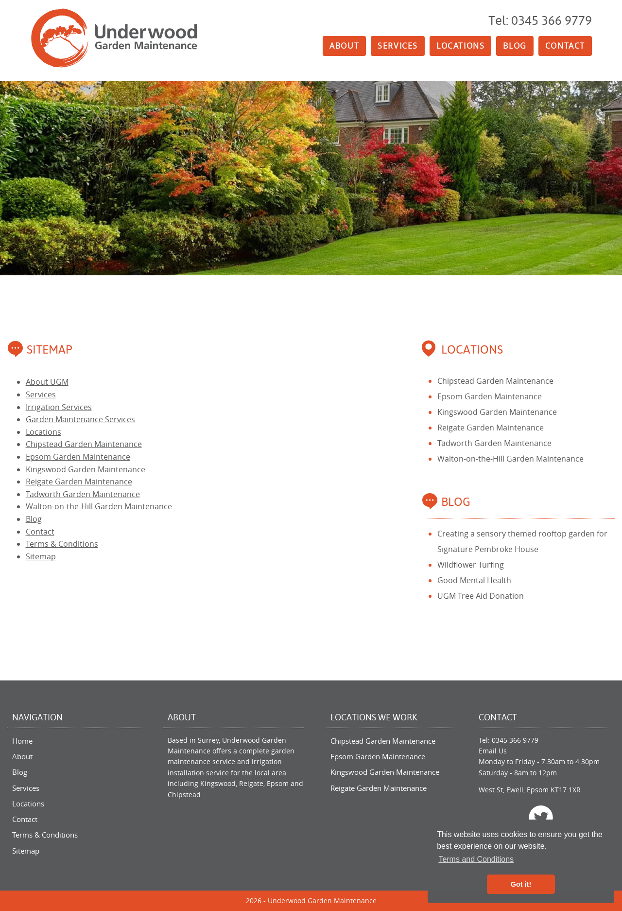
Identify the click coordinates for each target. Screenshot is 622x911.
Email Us (493, 750)
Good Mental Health (474, 580)
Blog (514, 45)
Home (22, 741)
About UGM (47, 381)
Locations (460, 45)
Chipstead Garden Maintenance (84, 444)
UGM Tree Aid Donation (480, 595)
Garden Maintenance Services (80, 419)
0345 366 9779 (515, 740)
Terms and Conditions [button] (476, 859)
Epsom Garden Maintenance (78, 456)
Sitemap (41, 556)
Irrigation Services (59, 407)
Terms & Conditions (62, 543)
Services (398, 45)
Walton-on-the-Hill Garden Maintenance (99, 506)
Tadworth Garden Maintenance (83, 494)
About (344, 45)
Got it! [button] (521, 884)
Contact (565, 45)
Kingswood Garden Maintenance (85, 469)
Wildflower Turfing (470, 564)
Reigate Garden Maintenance (79, 481)
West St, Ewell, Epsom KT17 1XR (530, 789)
